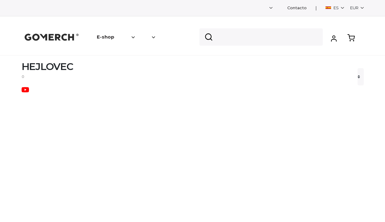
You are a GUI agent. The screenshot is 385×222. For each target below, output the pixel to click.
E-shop (105, 37)
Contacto (297, 8)
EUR (354, 7)
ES (333, 7)
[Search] (261, 37)
